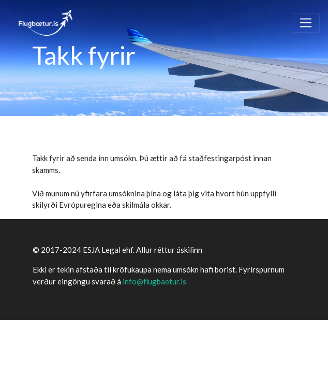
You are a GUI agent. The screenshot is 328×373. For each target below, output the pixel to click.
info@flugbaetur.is (154, 281)
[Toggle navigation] (306, 23)
